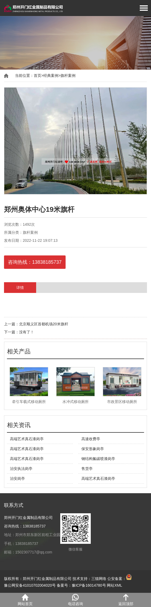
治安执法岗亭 (21, 468)
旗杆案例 (68, 75)
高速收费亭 (90, 439)
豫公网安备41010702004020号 (30, 585)
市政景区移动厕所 (122, 401)
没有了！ (26, 332)
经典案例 (50, 75)
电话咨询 (75, 600)
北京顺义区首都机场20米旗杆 (43, 324)
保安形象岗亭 (92, 449)
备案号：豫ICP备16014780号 (81, 585)
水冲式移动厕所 (75, 401)
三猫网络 (98, 578)
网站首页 (25, 600)
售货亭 (87, 468)
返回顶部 (125, 600)
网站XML (114, 585)
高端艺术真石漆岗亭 (27, 439)
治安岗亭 (17, 478)
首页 (37, 75)
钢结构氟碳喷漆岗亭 (98, 459)
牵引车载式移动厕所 (29, 401)
